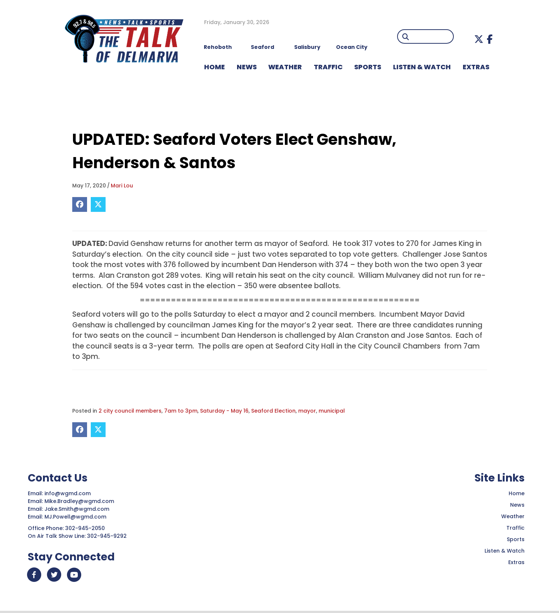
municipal (332, 410)
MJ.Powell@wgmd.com (76, 516)
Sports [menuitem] (367, 66)
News (517, 505)
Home (517, 493)
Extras (516, 562)
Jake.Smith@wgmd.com (77, 509)
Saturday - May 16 (224, 410)
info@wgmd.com (68, 493)
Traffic (515, 528)
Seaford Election (273, 410)
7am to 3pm (180, 410)
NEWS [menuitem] (247, 66)
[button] (478, 39)
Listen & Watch (505, 550)
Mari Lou (122, 185)
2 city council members (130, 410)
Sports (516, 539)
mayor (307, 410)
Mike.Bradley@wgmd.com (79, 501)
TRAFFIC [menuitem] (328, 66)
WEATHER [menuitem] (285, 66)
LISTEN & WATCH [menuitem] (422, 66)
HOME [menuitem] (214, 66)
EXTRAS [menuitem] (476, 66)
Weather (513, 516)
